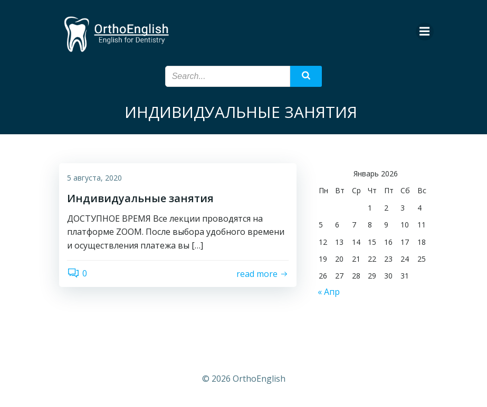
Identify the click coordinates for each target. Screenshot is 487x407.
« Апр (329, 291)
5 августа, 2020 (94, 178)
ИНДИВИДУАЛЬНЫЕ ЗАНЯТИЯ (241, 112)
